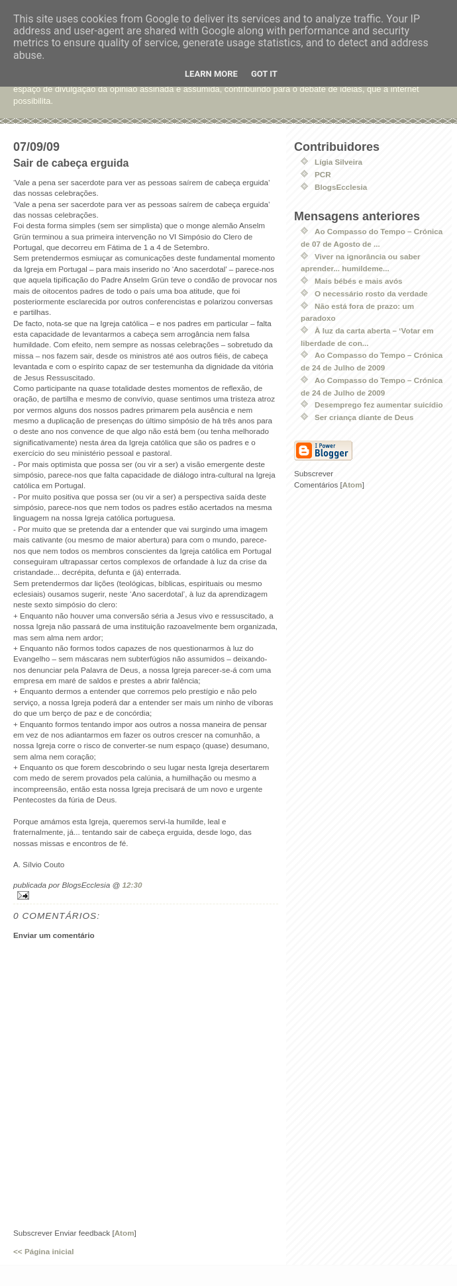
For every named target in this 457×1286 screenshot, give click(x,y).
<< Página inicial (43, 1251)
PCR (323, 174)
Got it (264, 74)
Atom (124, 1232)
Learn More (211, 74)
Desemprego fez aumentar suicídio (379, 404)
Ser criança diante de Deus (364, 417)
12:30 (132, 884)
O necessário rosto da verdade (371, 293)
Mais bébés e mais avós (359, 281)
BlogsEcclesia (341, 187)
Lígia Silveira (338, 161)
